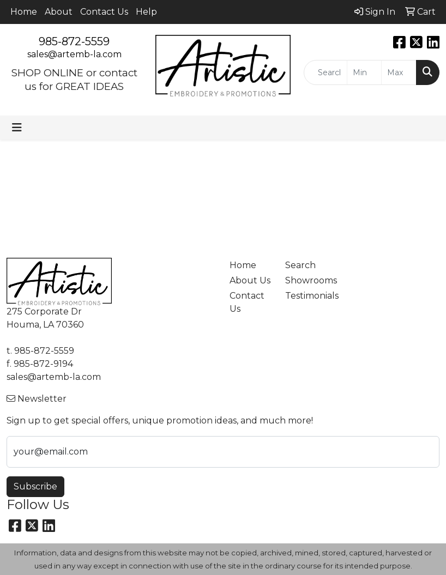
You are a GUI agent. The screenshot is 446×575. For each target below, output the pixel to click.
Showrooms (306, 280)
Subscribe (35, 486)
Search (300, 265)
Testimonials (306, 295)
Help (146, 12)
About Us (250, 280)
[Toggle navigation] (16, 127)
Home (23, 12)
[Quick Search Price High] (399, 72)
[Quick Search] (325, 72)
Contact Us (104, 12)
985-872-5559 (74, 41)
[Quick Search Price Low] (364, 72)
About (59, 12)
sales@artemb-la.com (74, 54)
